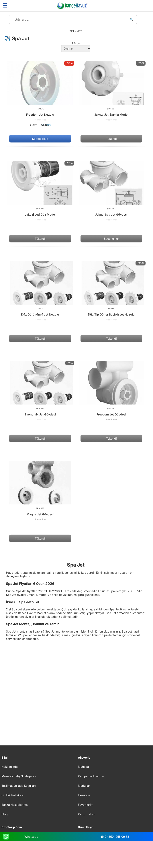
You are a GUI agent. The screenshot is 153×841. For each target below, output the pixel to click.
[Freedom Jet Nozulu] (40, 94)
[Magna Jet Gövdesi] (40, 491)
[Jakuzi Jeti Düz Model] (40, 191)
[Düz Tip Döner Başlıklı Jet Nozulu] (111, 291)
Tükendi (111, 139)
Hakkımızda (9, 766)
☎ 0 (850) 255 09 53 (114, 836)
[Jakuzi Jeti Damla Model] (111, 91)
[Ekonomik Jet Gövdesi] (40, 391)
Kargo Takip (86, 814)
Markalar (84, 785)
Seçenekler (111, 238)
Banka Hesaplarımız (14, 804)
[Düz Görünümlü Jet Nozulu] (40, 291)
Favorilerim (85, 804)
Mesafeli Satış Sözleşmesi (18, 776)
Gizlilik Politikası (12, 795)
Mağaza (83, 766)
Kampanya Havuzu (91, 776)
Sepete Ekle (40, 139)
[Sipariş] (75, 48)
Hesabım (84, 795)
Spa (71, 31)
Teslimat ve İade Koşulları (18, 785)
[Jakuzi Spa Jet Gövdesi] (111, 191)
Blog (4, 814)
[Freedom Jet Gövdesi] (111, 391)
